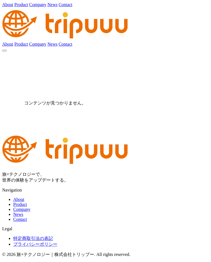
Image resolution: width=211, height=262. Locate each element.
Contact (65, 4)
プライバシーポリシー (35, 244)
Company (37, 4)
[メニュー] (4, 50)
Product (21, 4)
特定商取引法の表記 (33, 238)
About (7, 4)
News (52, 4)
